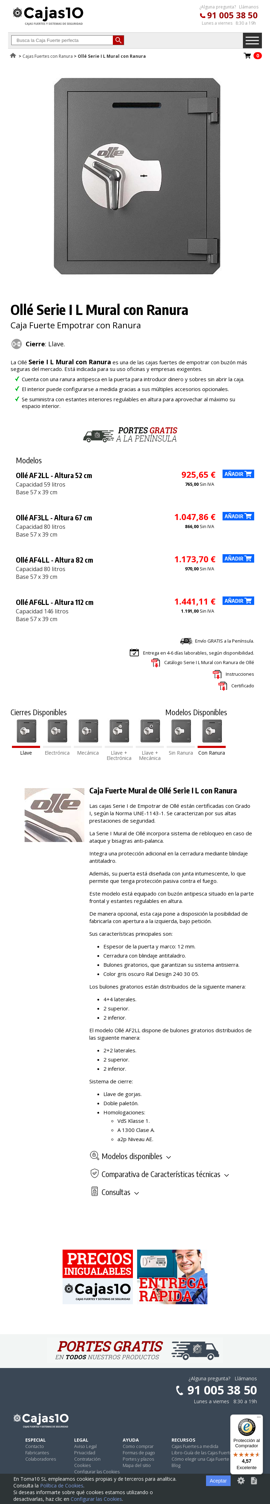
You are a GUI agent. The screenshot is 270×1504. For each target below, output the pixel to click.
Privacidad (84, 1452)
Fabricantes (37, 1452)
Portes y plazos (138, 1459)
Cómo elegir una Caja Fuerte (200, 1459)
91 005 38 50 (232, 15)
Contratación (87, 1459)
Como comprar (138, 1446)
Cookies (82, 1465)
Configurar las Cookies (97, 1471)
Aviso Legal (85, 1446)
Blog (176, 1465)
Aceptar (218, 1481)
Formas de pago (139, 1452)
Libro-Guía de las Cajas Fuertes (203, 1452)
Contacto (34, 1446)
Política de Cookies (61, 1485)
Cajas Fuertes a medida (195, 1446)
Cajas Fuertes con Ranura (47, 56)
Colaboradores (40, 1459)
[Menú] (259, 1419)
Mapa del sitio (137, 1465)
